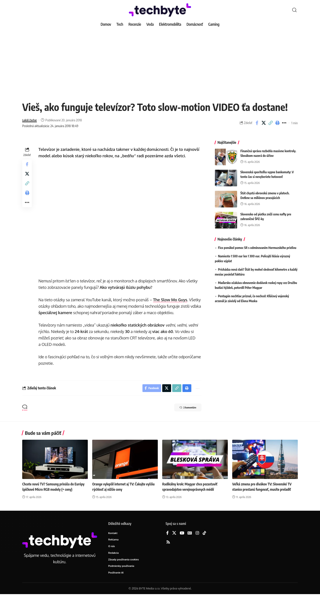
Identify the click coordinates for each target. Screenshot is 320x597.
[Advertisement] (160, 62)
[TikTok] (204, 534)
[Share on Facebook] (257, 122)
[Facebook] (167, 534)
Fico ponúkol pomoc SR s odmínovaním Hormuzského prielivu (257, 244)
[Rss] (168, 543)
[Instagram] (197, 534)
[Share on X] (264, 122)
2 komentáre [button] (184, 409)
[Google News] (190, 534)
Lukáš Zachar (31, 120)
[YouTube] (182, 534)
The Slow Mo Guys (171, 299)
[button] (294, 10)
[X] (174, 534)
